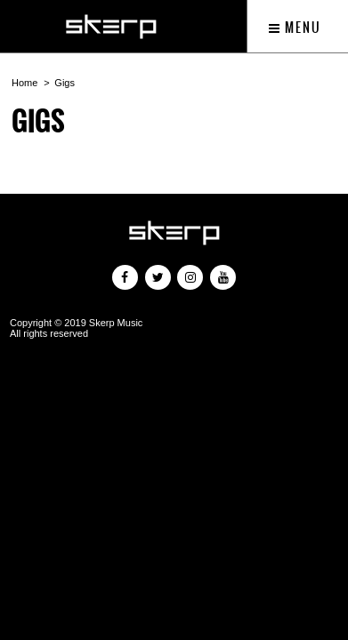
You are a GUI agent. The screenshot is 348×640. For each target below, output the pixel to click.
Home (24, 82)
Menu (295, 27)
